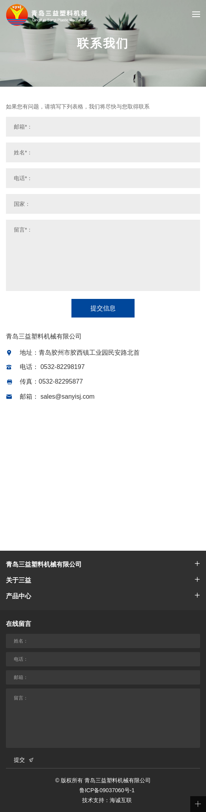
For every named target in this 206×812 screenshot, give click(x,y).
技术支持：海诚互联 (107, 800)
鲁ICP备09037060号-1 (107, 790)
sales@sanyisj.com (67, 396)
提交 (19, 760)
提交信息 (103, 308)
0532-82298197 (62, 366)
